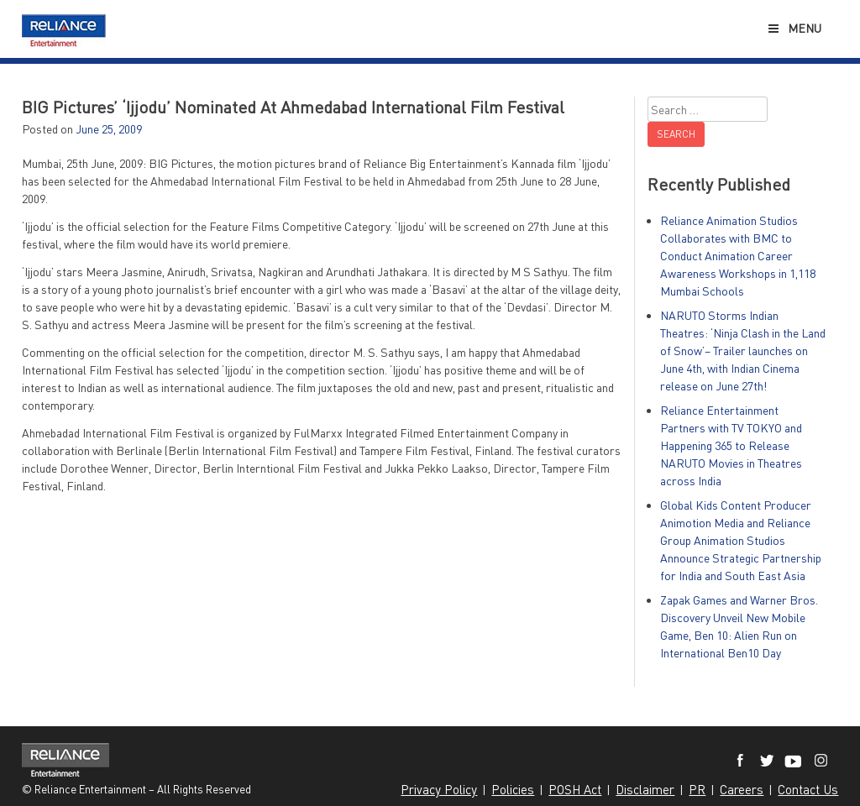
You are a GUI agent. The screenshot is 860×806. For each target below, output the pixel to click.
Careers (741, 789)
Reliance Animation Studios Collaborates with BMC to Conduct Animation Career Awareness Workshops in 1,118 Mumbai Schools (737, 255)
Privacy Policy (439, 789)
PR (697, 789)
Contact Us (808, 789)
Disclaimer (645, 789)
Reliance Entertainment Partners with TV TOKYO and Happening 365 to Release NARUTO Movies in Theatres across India (731, 445)
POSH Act (574, 789)
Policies (512, 789)
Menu (794, 28)
